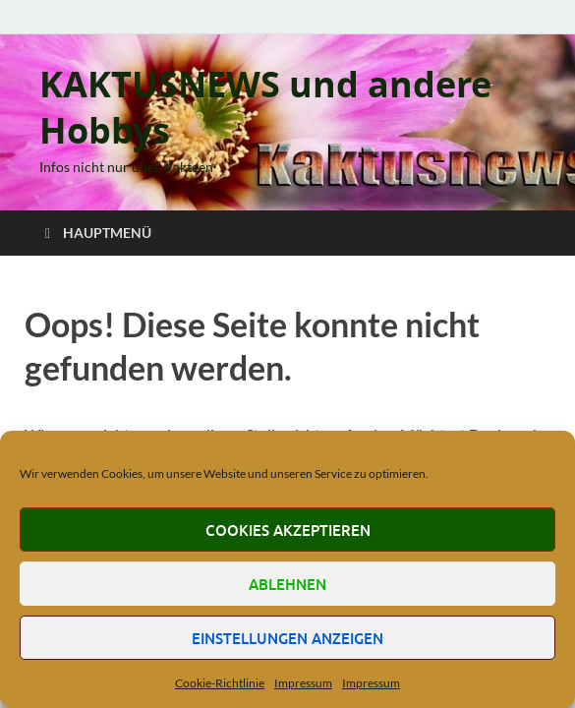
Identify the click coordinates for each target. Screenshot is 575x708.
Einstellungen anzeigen (287, 638)
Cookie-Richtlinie (219, 683)
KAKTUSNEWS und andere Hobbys (265, 107)
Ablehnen (287, 584)
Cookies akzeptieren (288, 530)
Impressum (303, 683)
